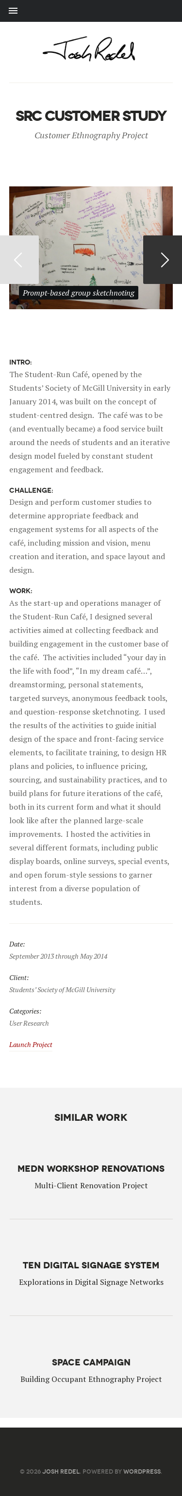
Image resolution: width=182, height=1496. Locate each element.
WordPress (142, 1471)
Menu (91, 11)
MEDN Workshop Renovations (91, 1168)
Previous (19, 259)
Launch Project (30, 1044)
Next (162, 259)
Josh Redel (61, 1471)
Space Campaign (91, 1360)
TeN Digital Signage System (91, 1264)
